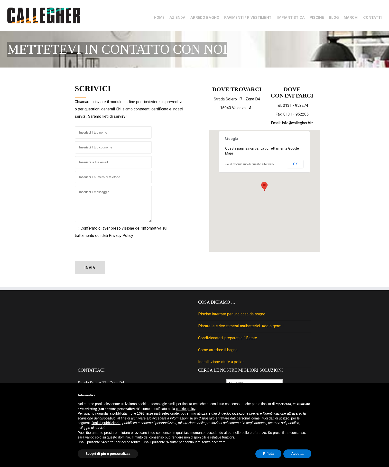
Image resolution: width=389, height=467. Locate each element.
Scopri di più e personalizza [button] (107, 454)
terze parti (153, 413)
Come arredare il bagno (218, 354)
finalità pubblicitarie (106, 423)
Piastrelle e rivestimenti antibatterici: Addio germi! (241, 330)
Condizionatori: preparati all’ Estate (227, 342)
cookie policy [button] (185, 409)
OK (295, 168)
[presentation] (112, 254)
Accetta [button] (297, 454)
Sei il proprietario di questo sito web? (249, 168)
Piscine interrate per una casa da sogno (231, 318)
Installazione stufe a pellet (221, 366)
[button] (264, 190)
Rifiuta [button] (268, 454)
